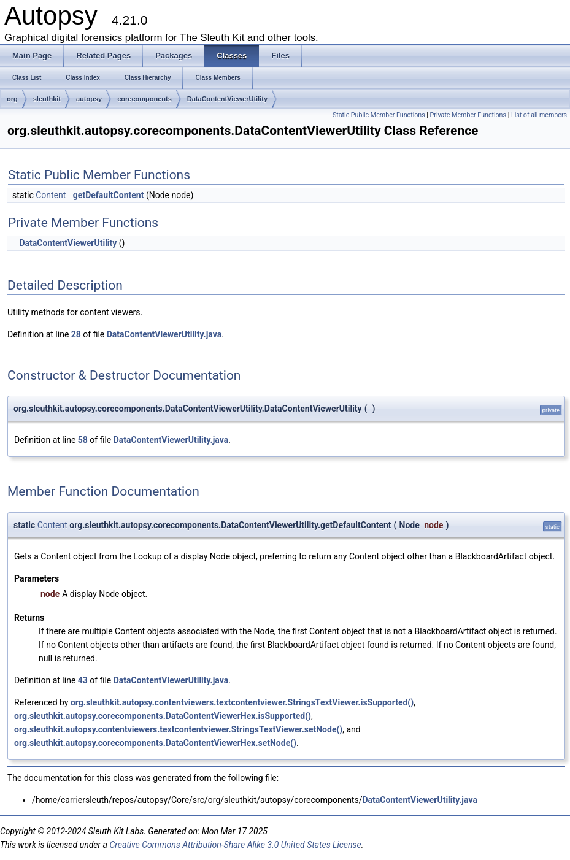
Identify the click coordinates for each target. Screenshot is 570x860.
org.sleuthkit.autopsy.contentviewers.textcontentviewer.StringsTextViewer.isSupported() (242, 702)
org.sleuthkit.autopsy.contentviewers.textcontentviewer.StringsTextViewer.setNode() (178, 729)
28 (76, 334)
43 (83, 680)
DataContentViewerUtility (227, 98)
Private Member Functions (468, 115)
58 (83, 440)
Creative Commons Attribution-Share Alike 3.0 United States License (235, 845)
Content (51, 195)
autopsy (89, 98)
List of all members (539, 115)
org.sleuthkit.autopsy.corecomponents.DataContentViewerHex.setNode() (155, 743)
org (12, 98)
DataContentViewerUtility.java (164, 334)
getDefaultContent (108, 195)
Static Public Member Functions (379, 115)
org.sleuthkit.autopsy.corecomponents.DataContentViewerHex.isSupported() (162, 716)
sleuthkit (47, 98)
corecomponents (144, 98)
